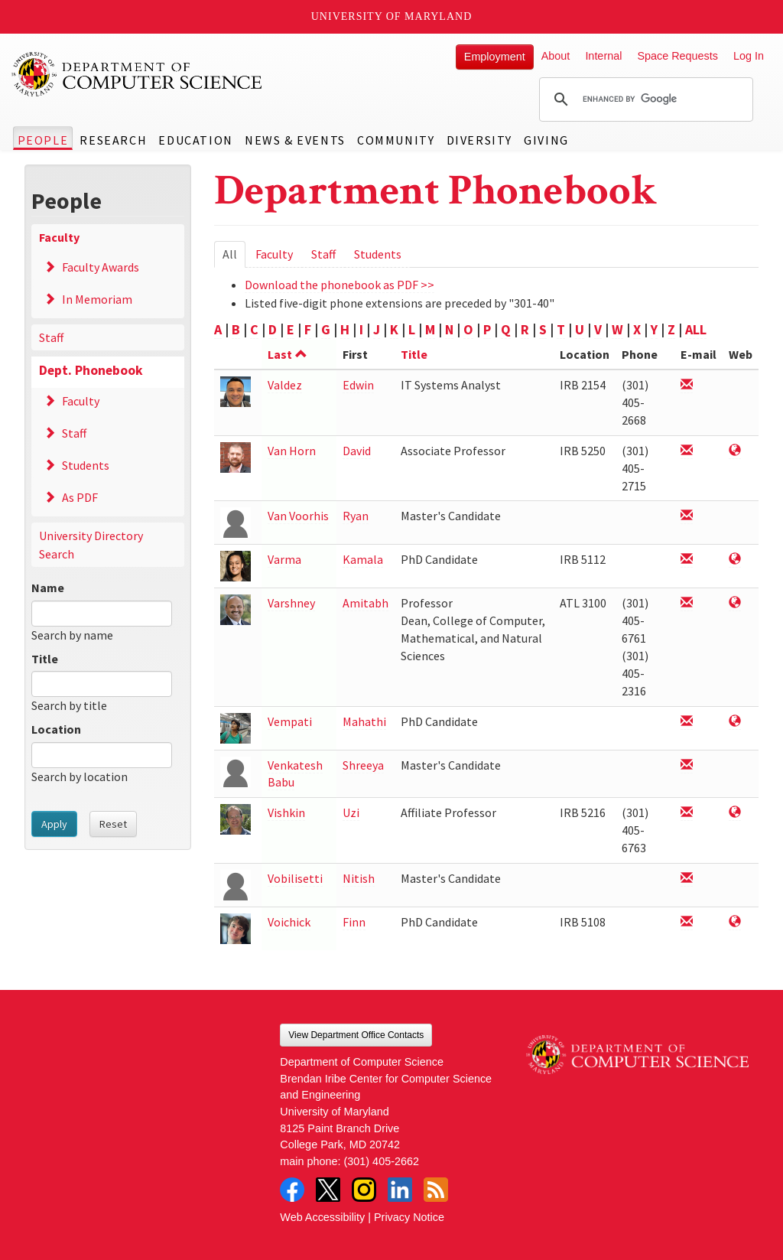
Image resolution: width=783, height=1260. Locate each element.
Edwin (358, 384)
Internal (603, 56)
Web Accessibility (322, 1217)
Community (395, 140)
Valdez (285, 384)
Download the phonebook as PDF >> (339, 284)
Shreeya (363, 765)
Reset (113, 824)
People (43, 140)
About (555, 56)
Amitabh (365, 602)
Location (56, 729)
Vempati (290, 721)
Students (85, 465)
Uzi (351, 812)
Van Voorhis (298, 515)
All (234, 257)
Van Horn (292, 450)
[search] (644, 99)
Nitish (359, 878)
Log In (748, 56)
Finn (354, 922)
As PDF (80, 497)
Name (47, 587)
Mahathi (364, 721)
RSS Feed (436, 1189)
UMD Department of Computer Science (137, 74)
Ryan (356, 515)
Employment (494, 56)
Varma (284, 559)
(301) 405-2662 (381, 1161)
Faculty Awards (100, 267)
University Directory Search (91, 545)
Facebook (292, 1189)
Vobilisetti (295, 878)
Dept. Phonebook (91, 370)
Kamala (363, 559)
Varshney (291, 602)
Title (44, 658)
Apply (54, 824)
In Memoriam (97, 299)
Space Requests (677, 56)
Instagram (364, 1189)
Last (287, 354)
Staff (51, 337)
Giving (546, 140)
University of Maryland (392, 16)
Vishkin (286, 812)
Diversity (479, 140)
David (357, 450)
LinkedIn (400, 1189)
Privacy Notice (409, 1217)
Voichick (289, 922)
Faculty (59, 237)
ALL (696, 329)
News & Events (295, 140)
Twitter (328, 1189)
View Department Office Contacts (356, 1035)
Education (195, 140)
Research (113, 140)
